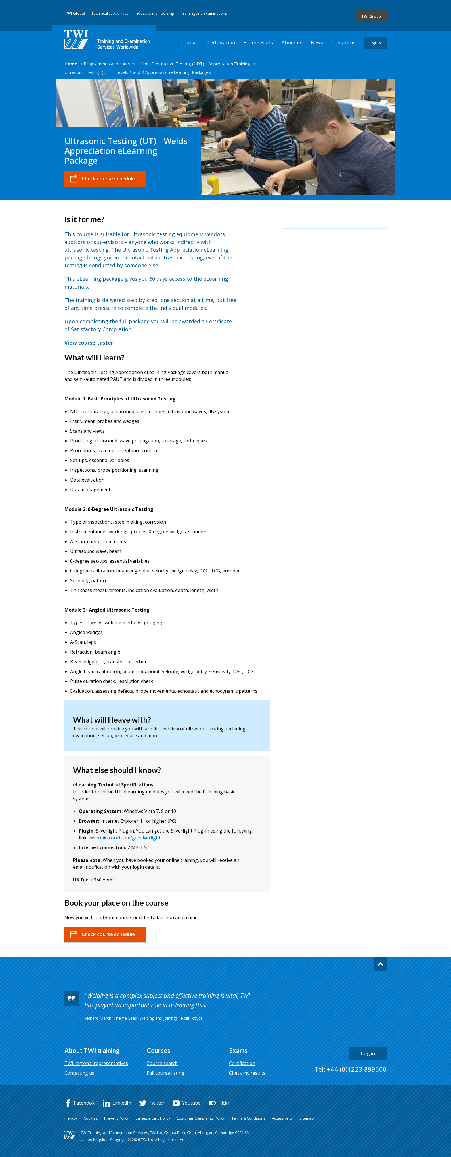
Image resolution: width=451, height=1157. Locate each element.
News (317, 42)
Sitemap (306, 1118)
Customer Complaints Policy (201, 1118)
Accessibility (282, 1118)
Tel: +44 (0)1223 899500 (350, 1069)
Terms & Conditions (248, 1118)
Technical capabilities (110, 13)
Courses (190, 42)
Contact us (344, 42)
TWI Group (371, 16)
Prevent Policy (116, 1118)
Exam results (258, 42)
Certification (221, 42)
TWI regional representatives (96, 1063)
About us (292, 42)
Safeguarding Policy (152, 1118)
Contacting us (79, 1073)
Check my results (247, 1073)
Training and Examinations (204, 13)
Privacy (70, 1118)
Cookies (91, 1118)
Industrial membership (154, 13)
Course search (162, 1063)
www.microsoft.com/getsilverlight (124, 838)
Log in (375, 42)
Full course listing (165, 1073)
